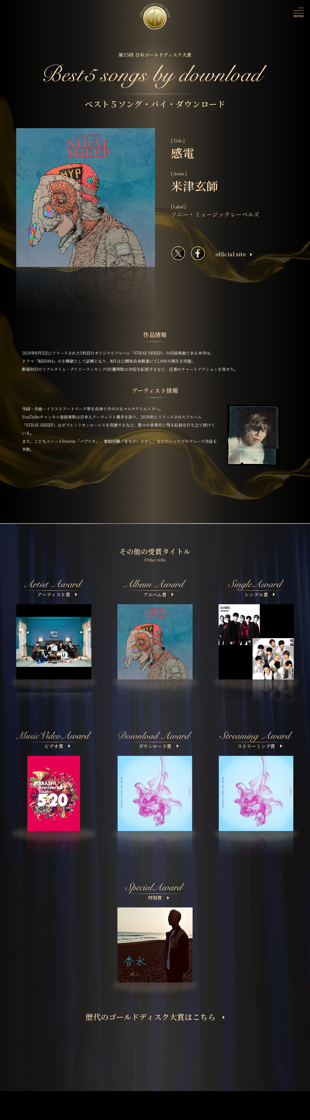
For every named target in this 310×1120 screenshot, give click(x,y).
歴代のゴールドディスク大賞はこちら (155, 1016)
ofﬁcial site (233, 254)
